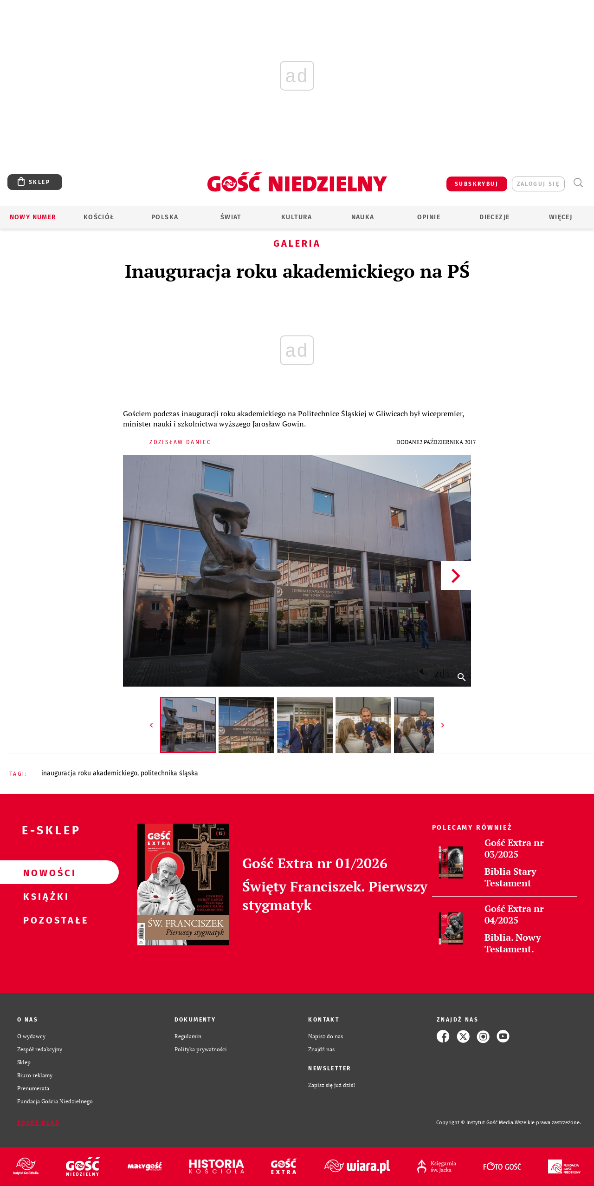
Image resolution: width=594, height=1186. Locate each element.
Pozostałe (44, 920)
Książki (44, 896)
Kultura (296, 217)
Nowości (44, 872)
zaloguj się (538, 184)
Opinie (428, 217)
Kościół (99, 217)
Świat (230, 217)
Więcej (560, 217)
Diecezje (494, 217)
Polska (164, 217)
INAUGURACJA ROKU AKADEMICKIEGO (89, 773)
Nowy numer (33, 217)
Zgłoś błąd (38, 1123)
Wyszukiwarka (578, 182)
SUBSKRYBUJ (476, 184)
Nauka (362, 217)
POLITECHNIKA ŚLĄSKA (169, 773)
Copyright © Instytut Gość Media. (475, 1123)
